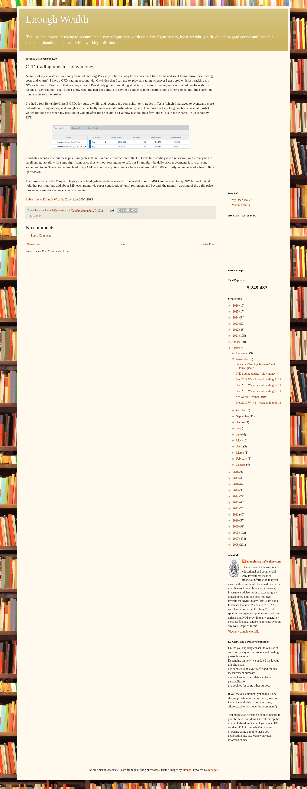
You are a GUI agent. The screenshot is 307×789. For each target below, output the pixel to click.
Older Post (207, 244)
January (241, 464)
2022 (236, 329)
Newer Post (34, 244)
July (239, 428)
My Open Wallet (242, 200)
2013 (236, 502)
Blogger (212, 769)
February (242, 458)
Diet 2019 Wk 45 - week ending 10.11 (258, 391)
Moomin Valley (241, 205)
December (242, 353)
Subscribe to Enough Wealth (44, 199)
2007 (236, 538)
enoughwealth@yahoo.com (263, 561)
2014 (236, 496)
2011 (236, 514)
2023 (236, 323)
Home (121, 244)
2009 (236, 526)
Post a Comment (41, 235)
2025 (236, 311)
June (239, 434)
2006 (236, 544)
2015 (236, 490)
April (239, 446)
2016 (236, 484)
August (241, 422)
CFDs (39, 216)
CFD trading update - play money (255, 373)
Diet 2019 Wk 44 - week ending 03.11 (258, 402)
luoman (186, 769)
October (241, 410)
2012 (236, 508)
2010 (236, 520)
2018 (236, 472)
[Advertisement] (254, 121)
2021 (236, 335)
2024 (236, 317)
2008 (236, 532)
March (240, 452)
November (243, 359)
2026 (236, 305)
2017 (236, 478)
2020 (236, 341)
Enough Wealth (57, 19)
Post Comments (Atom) (56, 251)
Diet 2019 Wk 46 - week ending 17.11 (258, 385)
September (243, 416)
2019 (236, 347)
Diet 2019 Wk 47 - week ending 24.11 (258, 379)
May (239, 440)
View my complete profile (243, 631)
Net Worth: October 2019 (250, 397)
